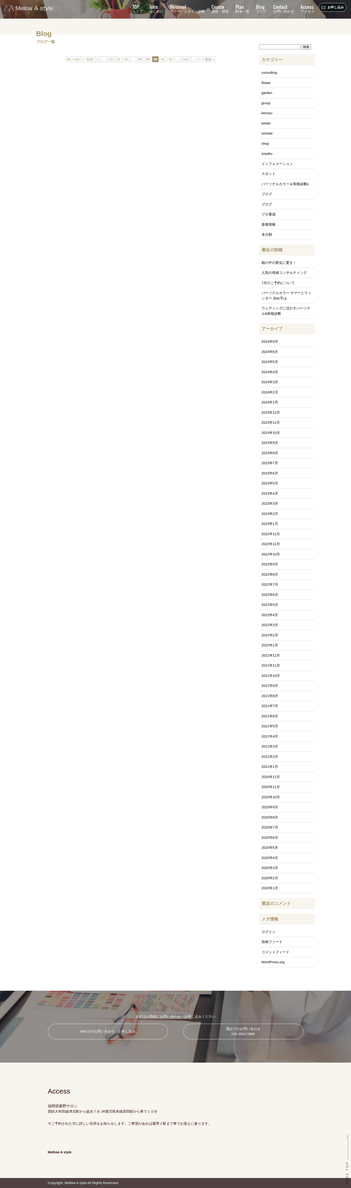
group (266, 103)
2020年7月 (270, 827)
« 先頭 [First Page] (88, 59)
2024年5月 (270, 362)
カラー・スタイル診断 (186, 8)
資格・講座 (219, 8)
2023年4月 (270, 493)
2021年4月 (270, 736)
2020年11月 (271, 787)
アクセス (308, 8)
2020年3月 (270, 868)
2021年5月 (270, 726)
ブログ (261, 8)
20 (119, 59)
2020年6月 (270, 837)
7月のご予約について (278, 283)
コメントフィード (275, 952)
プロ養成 (269, 214)
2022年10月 (271, 554)
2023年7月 (270, 463)
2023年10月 (271, 433)
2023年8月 (270, 453)
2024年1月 (270, 402)
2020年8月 (270, 817)
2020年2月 (270, 878)
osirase (267, 133)
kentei (266, 123)
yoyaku (267, 153)
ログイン (269, 932)
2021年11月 (271, 665)
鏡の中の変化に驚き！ (279, 263)
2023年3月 (270, 503)
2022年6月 (270, 595)
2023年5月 (270, 483)
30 (126, 59)
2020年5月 (270, 847)
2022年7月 (270, 584)
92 (171, 59)
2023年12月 (271, 412)
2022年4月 (270, 615)
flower (266, 83)
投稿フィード (272, 942)
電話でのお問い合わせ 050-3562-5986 (243, 1031)
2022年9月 (270, 564)
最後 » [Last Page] (210, 59)
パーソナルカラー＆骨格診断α (285, 184)
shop (265, 143)
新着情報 (269, 224)
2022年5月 (270, 605)
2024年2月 (270, 392)
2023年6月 (270, 473)
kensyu (267, 113)
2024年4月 (270, 372)
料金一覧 (242, 8)
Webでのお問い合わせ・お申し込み (108, 1031)
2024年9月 (270, 341)
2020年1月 (270, 888)
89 (148, 59)
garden (267, 93)
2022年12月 (271, 534)
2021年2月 (270, 756)
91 (163, 59)
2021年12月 (271, 655)
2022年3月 (270, 625)
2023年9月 (270, 443)
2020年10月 (271, 797)
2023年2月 (270, 514)
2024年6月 (270, 352)
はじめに (156, 8)
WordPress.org (273, 962)
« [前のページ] (97, 59)
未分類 (267, 234)
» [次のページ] (200, 59)
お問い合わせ (283, 8)
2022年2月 (270, 635)
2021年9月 (270, 686)
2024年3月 (270, 382)
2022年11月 (271, 544)
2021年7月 (270, 706)
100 (186, 59)
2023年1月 (270, 524)
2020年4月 (270, 858)
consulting (269, 72)
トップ (136, 8)
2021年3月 (270, 746)
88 (140, 59)
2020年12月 (271, 777)
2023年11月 (271, 422)
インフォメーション (277, 164)
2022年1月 (270, 645)
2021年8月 (270, 696)
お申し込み (333, 8)
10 (111, 59)
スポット (269, 174)
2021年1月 (270, 767)
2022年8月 (270, 574)
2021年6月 (270, 716)
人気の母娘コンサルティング (284, 273)
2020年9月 (270, 807)
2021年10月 (271, 676)
